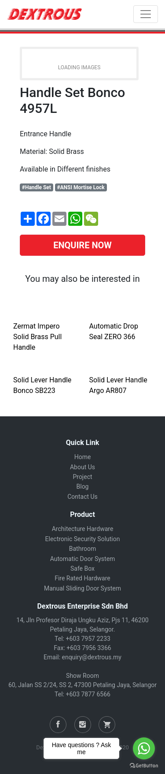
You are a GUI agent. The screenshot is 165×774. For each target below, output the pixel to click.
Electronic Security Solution (82, 538)
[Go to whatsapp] (144, 748)
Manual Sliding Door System (82, 588)
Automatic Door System (82, 558)
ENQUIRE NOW (82, 245)
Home (82, 456)
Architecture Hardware (83, 528)
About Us (82, 467)
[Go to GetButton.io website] (144, 765)
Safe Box (82, 568)
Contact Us (82, 496)
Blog (83, 486)
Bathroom (82, 548)
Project (82, 476)
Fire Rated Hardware (82, 578)
